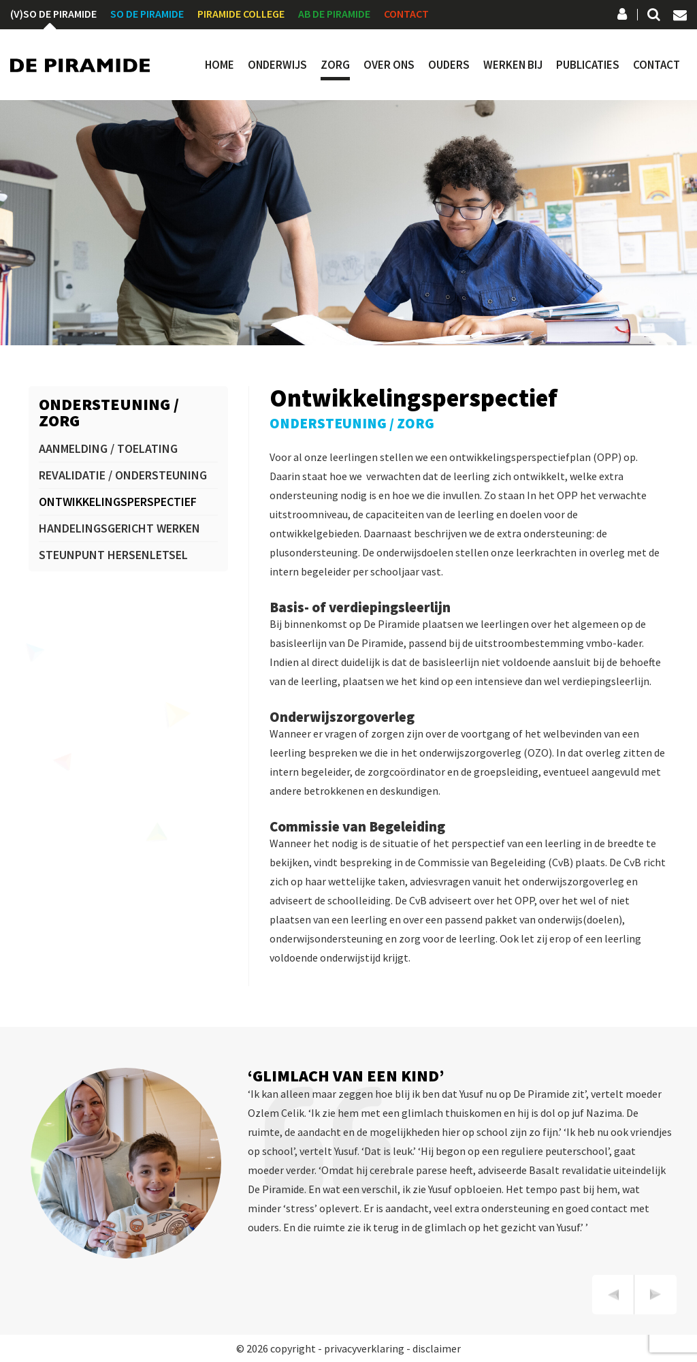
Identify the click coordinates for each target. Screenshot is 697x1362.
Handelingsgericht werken (119, 528)
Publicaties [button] (587, 65)
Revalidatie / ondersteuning (123, 475)
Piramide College (241, 13)
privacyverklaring (364, 1348)
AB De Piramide (334, 13)
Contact (406, 13)
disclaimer (436, 1348)
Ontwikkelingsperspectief (118, 501)
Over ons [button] (389, 65)
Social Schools (623, 15)
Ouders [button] (449, 65)
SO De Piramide (147, 13)
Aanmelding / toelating (108, 448)
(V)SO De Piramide (53, 13)
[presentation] (613, 1294)
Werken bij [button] (512, 65)
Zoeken (653, 15)
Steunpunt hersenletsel (113, 555)
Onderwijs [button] (277, 65)
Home (219, 65)
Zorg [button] (335, 65)
